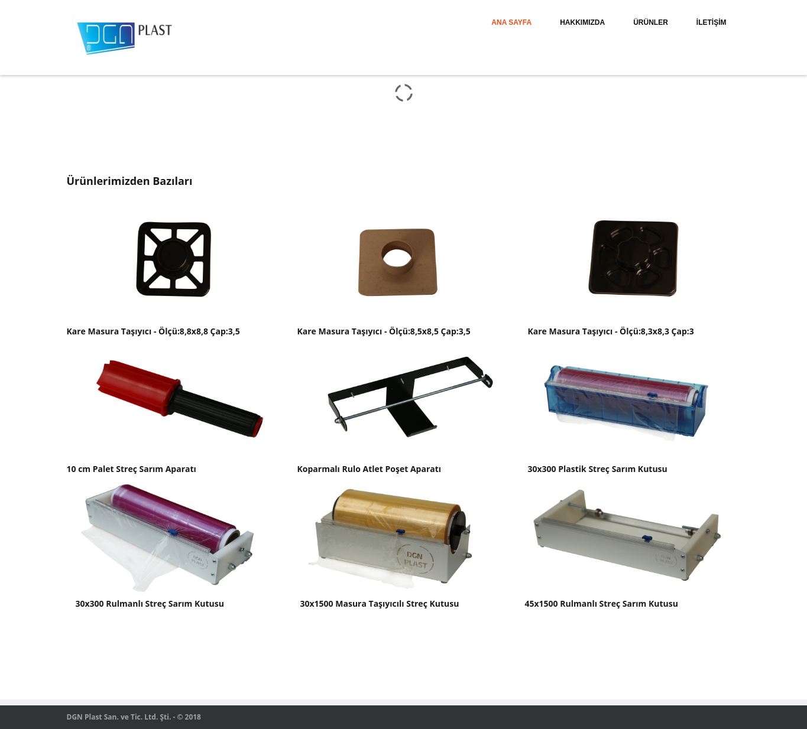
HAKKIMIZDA (582, 22)
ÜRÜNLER (650, 22)
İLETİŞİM (711, 22)
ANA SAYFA (511, 22)
